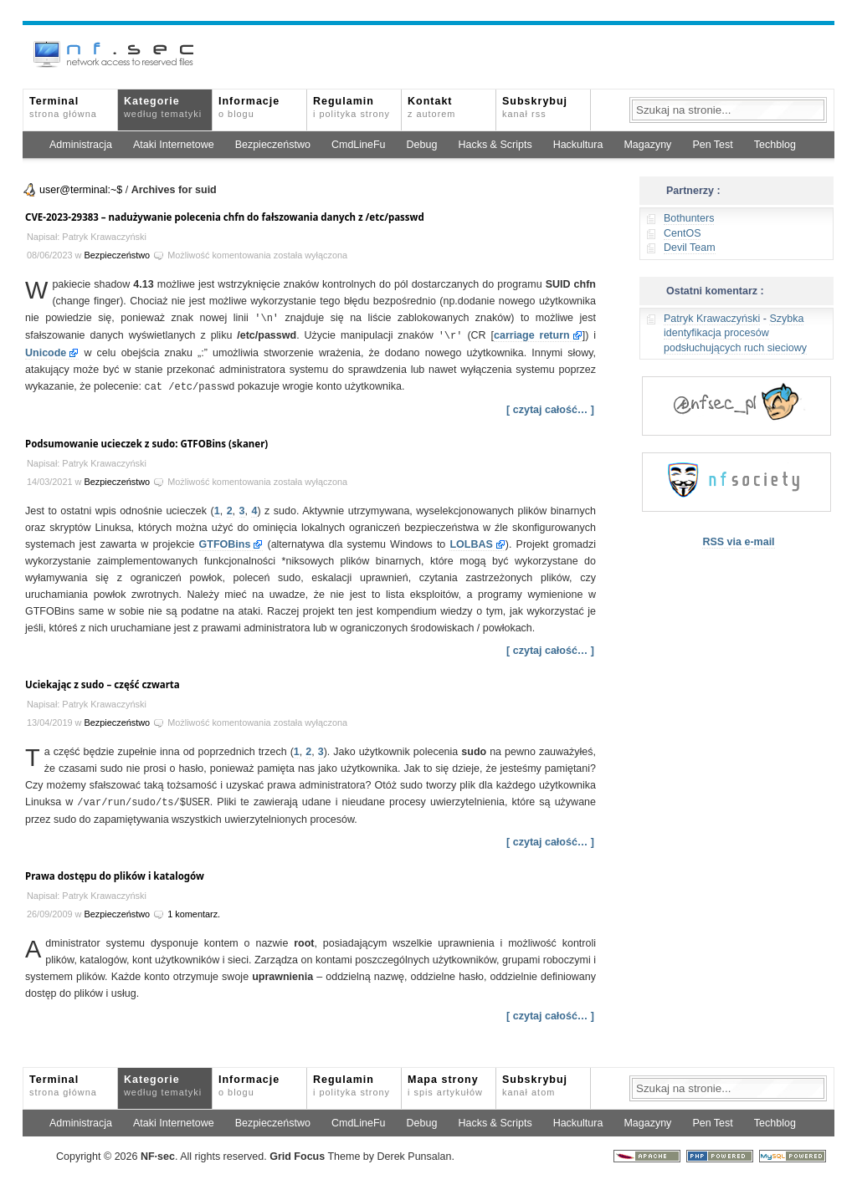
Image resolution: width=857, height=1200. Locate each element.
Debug (422, 145)
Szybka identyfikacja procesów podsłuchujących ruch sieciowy (735, 333)
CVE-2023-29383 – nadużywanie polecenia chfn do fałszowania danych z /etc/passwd (224, 217)
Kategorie (163, 107)
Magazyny (647, 145)
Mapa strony (445, 1082)
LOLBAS (470, 542)
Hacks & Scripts (494, 145)
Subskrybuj (534, 107)
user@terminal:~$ (80, 190)
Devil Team (690, 247)
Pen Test (712, 145)
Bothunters (689, 218)
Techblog (775, 145)
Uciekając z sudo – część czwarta (102, 682)
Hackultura (578, 145)
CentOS (682, 233)
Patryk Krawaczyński (712, 318)
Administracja (80, 145)
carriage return (532, 334)
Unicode (45, 351)
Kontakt (431, 107)
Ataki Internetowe (173, 145)
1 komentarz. (193, 911)
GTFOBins (225, 542)
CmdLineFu (358, 145)
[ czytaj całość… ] (550, 407)
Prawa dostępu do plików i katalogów (114, 872)
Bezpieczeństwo (272, 145)
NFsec (158, 1153)
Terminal (63, 107)
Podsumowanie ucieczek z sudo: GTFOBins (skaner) (146, 441)
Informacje (249, 107)
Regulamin (351, 107)
